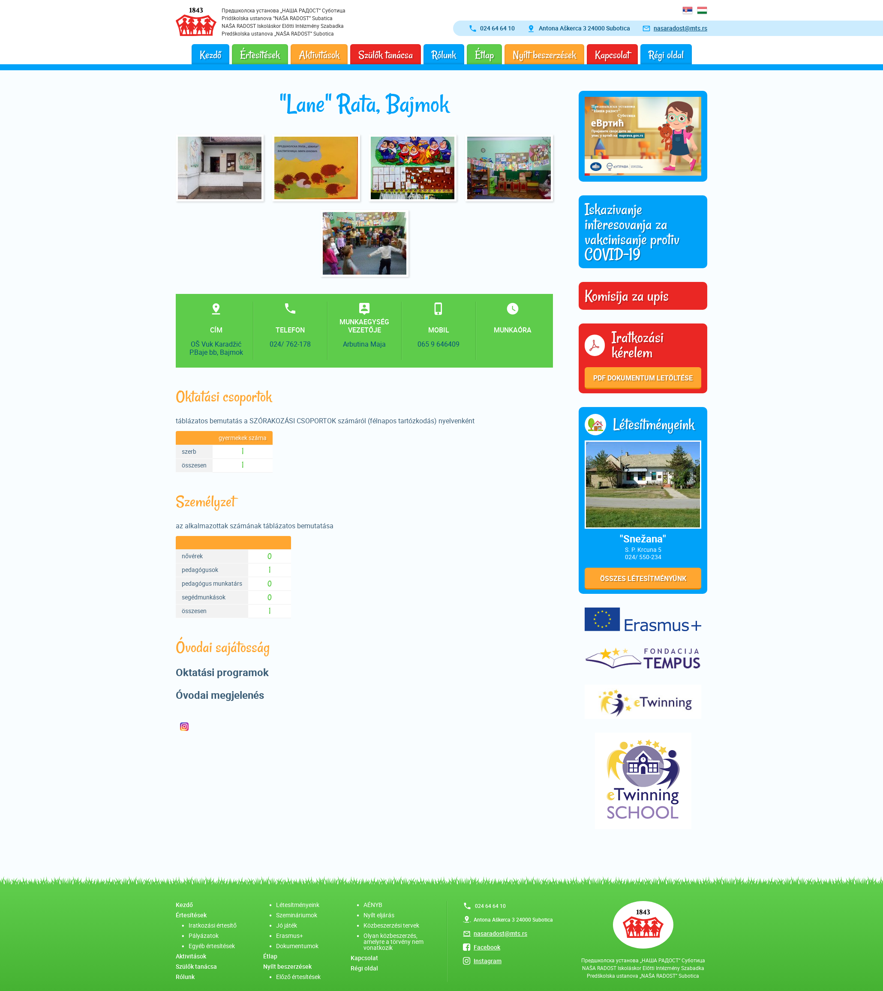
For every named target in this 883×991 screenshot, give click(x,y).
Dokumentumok (297, 946)
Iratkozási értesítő (213, 925)
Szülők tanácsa (385, 55)
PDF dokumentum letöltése (643, 378)
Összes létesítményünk (643, 578)
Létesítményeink (297, 905)
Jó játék (286, 925)
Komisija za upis (627, 296)
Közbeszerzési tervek (391, 925)
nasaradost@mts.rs (680, 28)
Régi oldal (666, 55)
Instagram (488, 961)
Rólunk (444, 55)
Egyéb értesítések (212, 946)
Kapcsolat (612, 55)
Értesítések (260, 55)
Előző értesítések (298, 977)
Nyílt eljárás (378, 915)
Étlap (484, 55)
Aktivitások (319, 55)
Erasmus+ (289, 935)
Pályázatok (204, 935)
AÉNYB (372, 905)
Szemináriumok (296, 915)
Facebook (487, 947)
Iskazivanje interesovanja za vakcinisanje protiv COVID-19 (632, 232)
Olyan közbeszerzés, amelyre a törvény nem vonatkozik (393, 941)
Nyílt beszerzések (544, 55)
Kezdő (210, 55)
